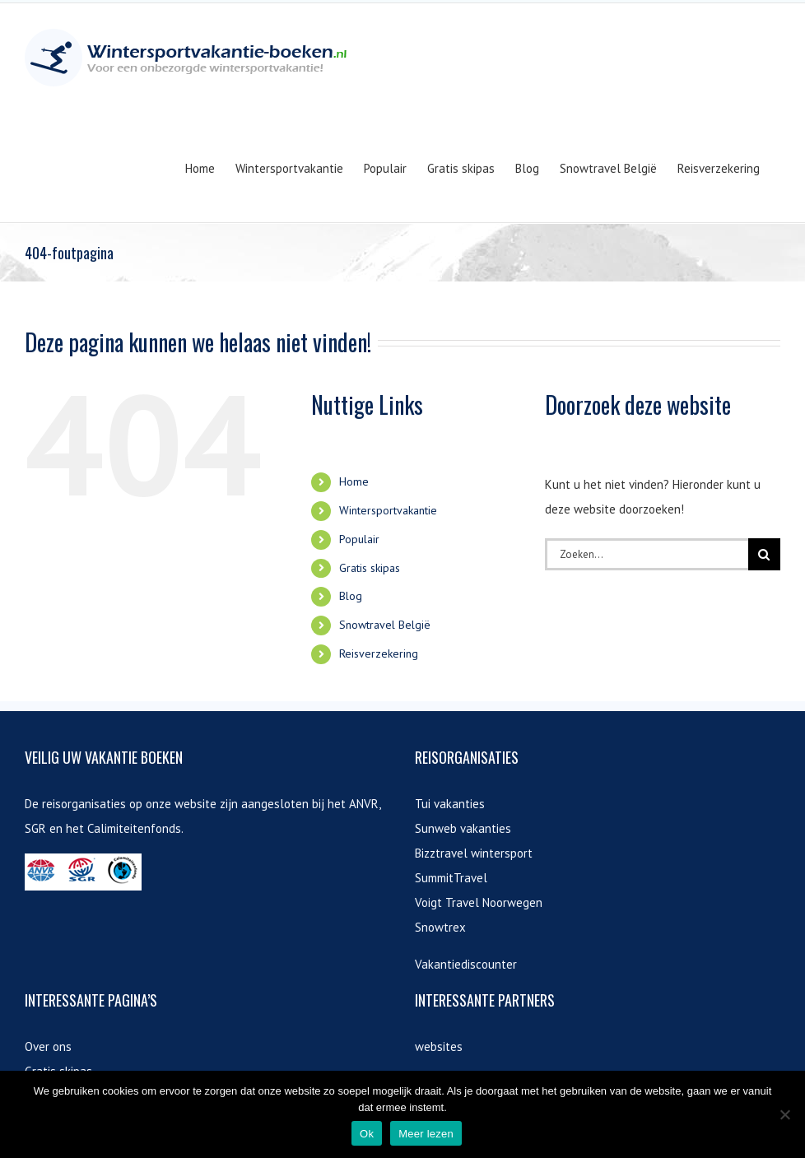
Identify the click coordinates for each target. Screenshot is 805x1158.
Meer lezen (426, 1134)
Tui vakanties (450, 804)
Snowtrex (440, 927)
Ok (367, 1134)
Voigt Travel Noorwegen (478, 902)
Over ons (48, 1046)
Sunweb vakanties (463, 828)
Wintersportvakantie (388, 510)
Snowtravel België (384, 624)
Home (354, 481)
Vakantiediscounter (466, 964)
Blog (350, 595)
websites (439, 1046)
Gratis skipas (369, 567)
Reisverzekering (378, 653)
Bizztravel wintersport (474, 853)
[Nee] (784, 1114)
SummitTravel (451, 878)
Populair (359, 539)
